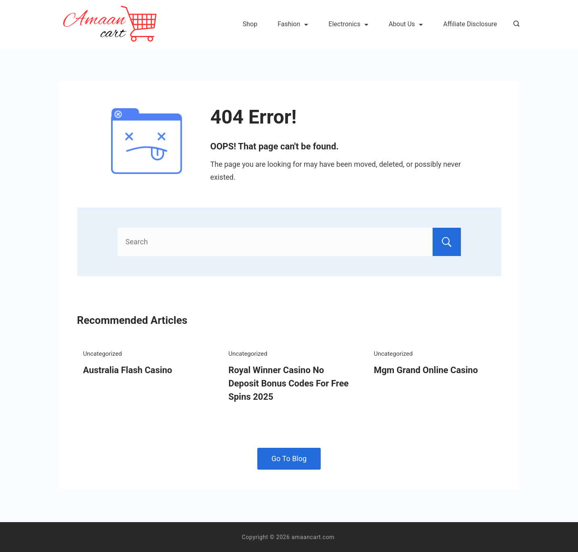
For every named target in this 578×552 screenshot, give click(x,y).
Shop (250, 24)
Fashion (292, 24)
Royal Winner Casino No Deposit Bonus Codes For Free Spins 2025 (288, 383)
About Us (406, 24)
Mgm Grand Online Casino (426, 370)
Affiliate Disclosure (470, 24)
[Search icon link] (514, 24)
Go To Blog (289, 458)
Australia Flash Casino (127, 370)
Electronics (348, 24)
